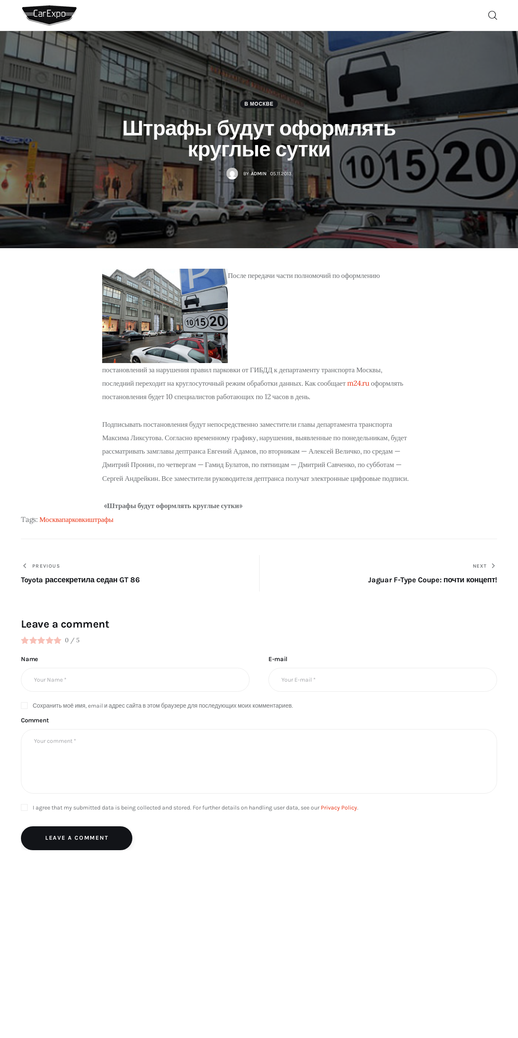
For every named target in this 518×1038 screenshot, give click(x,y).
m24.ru (358, 383)
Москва (50, 519)
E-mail (277, 659)
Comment (35, 720)
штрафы (101, 519)
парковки (75, 519)
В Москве (259, 104)
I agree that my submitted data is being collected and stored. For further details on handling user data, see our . (195, 807)
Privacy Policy (339, 807)
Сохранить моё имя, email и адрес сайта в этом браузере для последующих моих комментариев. (163, 705)
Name (29, 659)
